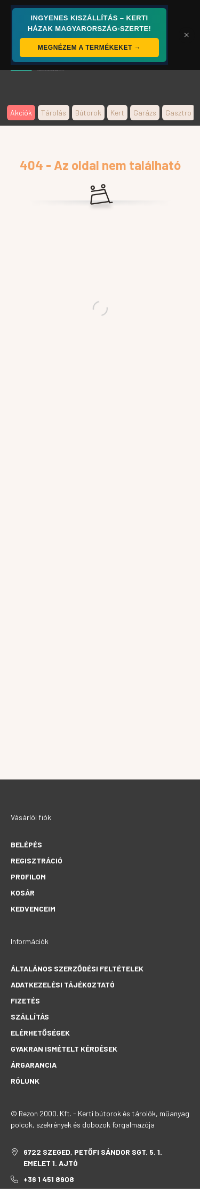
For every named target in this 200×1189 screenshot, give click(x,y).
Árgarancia (34, 1064)
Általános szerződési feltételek (77, 968)
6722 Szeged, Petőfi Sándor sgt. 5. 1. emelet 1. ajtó (92, 1157)
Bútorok (88, 112)
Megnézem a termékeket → (89, 47)
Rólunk (25, 1080)
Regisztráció (36, 860)
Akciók (21, 112)
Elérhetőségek (40, 1032)
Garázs (144, 112)
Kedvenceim (33, 908)
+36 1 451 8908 (48, 1179)
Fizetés (25, 1000)
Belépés (26, 844)
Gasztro (178, 112)
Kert (117, 112)
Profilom (28, 876)
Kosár (23, 892)
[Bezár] (187, 35)
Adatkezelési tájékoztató (63, 984)
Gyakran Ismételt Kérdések (64, 1048)
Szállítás (30, 1016)
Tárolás (53, 112)
